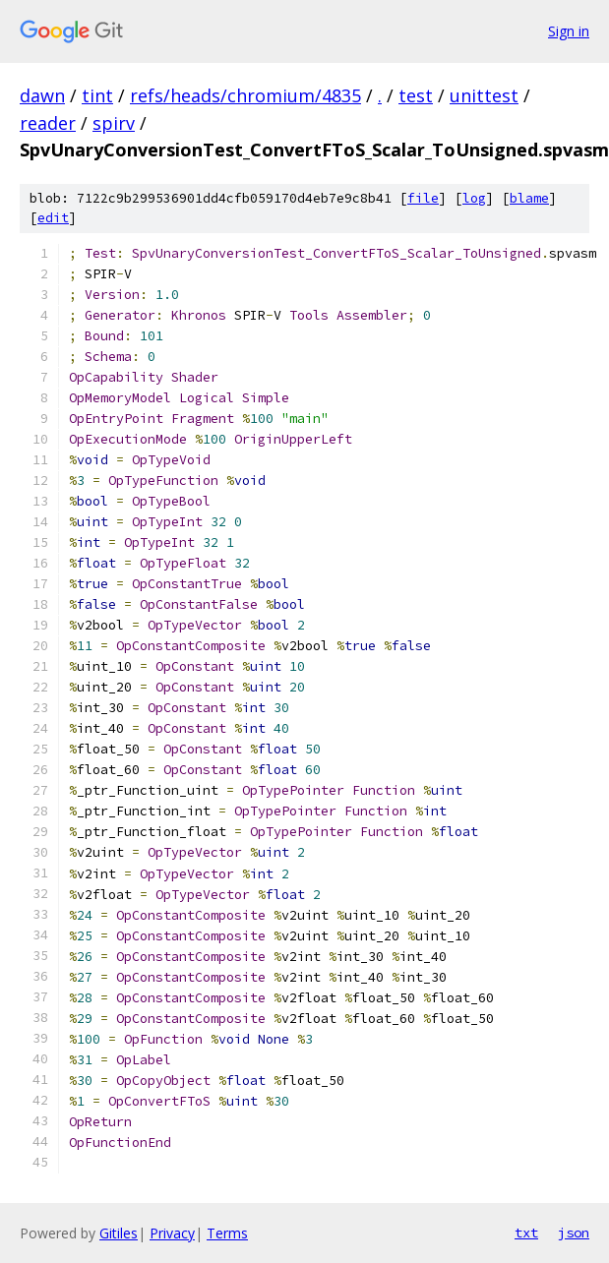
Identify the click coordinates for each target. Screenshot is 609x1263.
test (415, 95)
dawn (42, 95)
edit (53, 218)
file (423, 198)
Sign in (568, 31)
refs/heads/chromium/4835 (245, 95)
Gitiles (118, 1233)
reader (48, 123)
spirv (113, 123)
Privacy (172, 1233)
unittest (484, 95)
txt (526, 1232)
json (573, 1232)
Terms (227, 1233)
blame (529, 198)
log (474, 198)
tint (97, 95)
